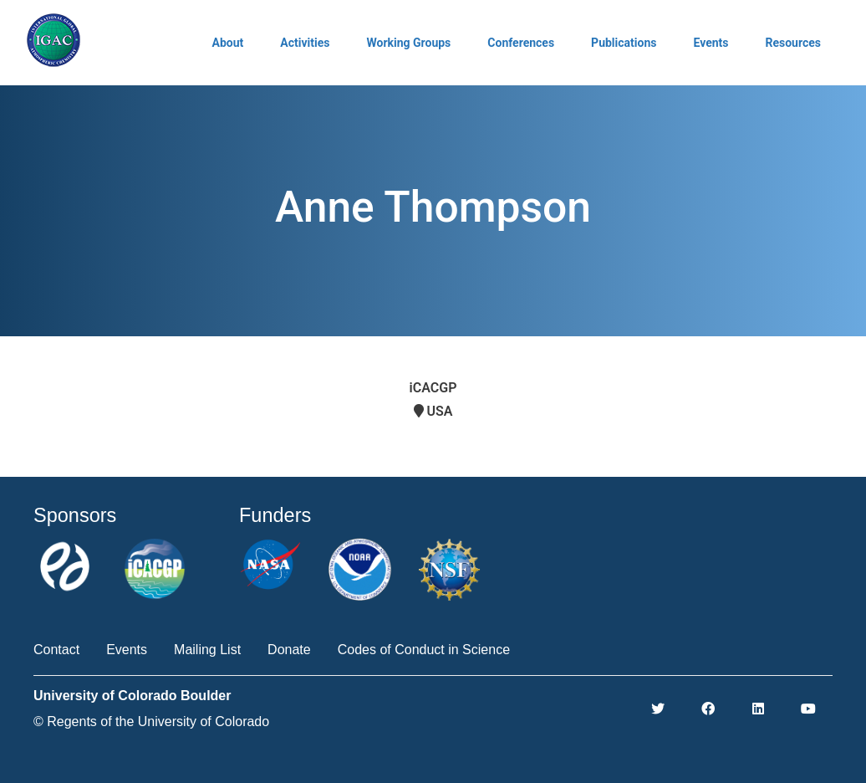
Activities (304, 42)
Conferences (520, 42)
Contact (56, 649)
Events (710, 42)
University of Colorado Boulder (132, 695)
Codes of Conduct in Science (424, 649)
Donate (289, 649)
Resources (793, 42)
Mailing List (207, 649)
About (228, 42)
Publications (623, 42)
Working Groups (408, 42)
